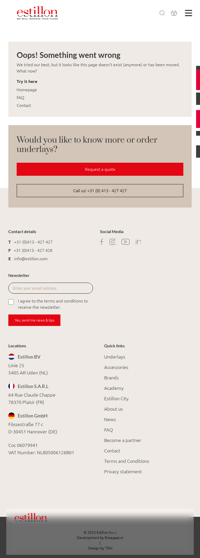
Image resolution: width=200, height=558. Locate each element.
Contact (24, 105)
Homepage (27, 89)
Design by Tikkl (100, 548)
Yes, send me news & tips (34, 320)
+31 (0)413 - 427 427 (33, 242)
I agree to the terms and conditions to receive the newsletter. (48, 304)
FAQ (20, 97)
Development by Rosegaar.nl (100, 538)
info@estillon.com (31, 258)
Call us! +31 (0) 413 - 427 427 (100, 190)
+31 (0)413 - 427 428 (33, 250)
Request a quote (100, 169)
